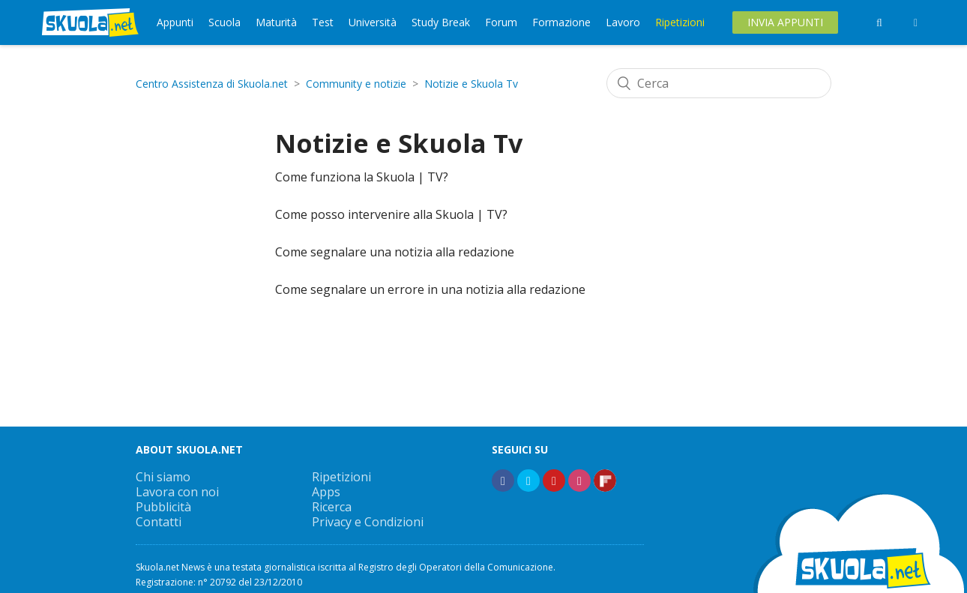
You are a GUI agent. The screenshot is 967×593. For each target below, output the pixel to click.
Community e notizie (356, 83)
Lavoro (623, 22)
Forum (501, 22)
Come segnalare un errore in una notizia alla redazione (430, 289)
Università (373, 22)
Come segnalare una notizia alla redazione (394, 252)
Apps (326, 492)
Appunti (175, 22)
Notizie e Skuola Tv (471, 83)
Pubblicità (163, 507)
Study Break (441, 22)
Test (323, 22)
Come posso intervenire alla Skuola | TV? (391, 214)
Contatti (158, 522)
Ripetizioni (680, 22)
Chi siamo (163, 477)
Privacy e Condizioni (368, 522)
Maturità (276, 22)
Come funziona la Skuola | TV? (361, 177)
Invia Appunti (785, 22)
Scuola (224, 22)
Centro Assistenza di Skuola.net (212, 83)
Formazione (561, 22)
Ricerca (332, 507)
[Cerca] (718, 83)
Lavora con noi (177, 492)
